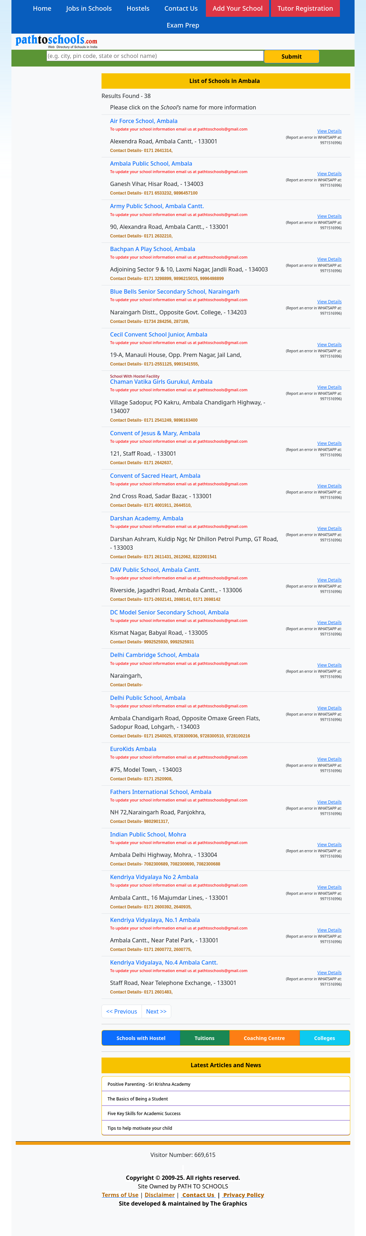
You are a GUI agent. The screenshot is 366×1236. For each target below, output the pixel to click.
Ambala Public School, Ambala (151, 163)
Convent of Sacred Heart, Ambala (158, 476)
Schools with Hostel (141, 1038)
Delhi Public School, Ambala (151, 698)
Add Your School (238, 8)
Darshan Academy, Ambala (150, 519)
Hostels (138, 8)
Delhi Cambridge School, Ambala (158, 655)
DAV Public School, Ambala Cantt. (158, 570)
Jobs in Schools (89, 8)
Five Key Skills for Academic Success (144, 1113)
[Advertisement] (54, 184)
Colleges (324, 1038)
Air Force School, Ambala (144, 121)
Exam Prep (183, 25)
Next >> (156, 1011)
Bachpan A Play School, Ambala (156, 249)
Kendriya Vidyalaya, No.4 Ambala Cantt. (166, 963)
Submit (292, 56)
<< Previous (121, 1011)
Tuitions (205, 1038)
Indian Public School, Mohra (151, 835)
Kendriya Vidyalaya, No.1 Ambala (158, 920)
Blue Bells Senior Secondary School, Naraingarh (177, 292)
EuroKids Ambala (137, 749)
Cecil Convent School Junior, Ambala (161, 335)
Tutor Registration (305, 8)
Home (42, 8)
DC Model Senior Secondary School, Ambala (172, 613)
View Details (329, 131)
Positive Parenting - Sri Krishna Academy (149, 1084)
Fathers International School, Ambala (163, 792)
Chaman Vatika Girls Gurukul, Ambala (164, 382)
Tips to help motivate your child (140, 1128)
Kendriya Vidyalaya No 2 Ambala (157, 877)
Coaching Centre (264, 1038)
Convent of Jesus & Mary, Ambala (158, 433)
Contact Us (181, 8)
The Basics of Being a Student (138, 1099)
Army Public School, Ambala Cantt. (157, 206)
